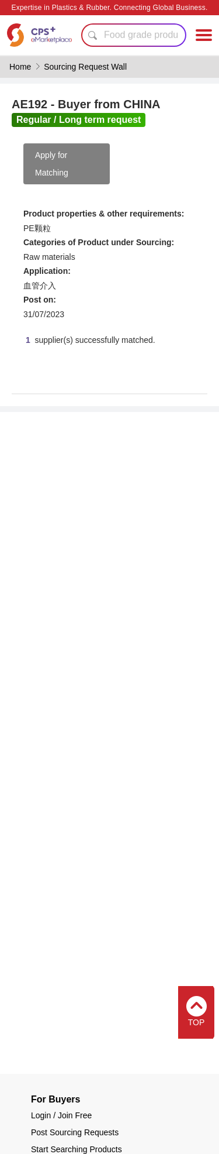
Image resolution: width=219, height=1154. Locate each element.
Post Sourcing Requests (75, 1132)
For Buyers (55, 1099)
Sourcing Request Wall (85, 66)
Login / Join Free (61, 1115)
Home (20, 66)
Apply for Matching (51, 163)
